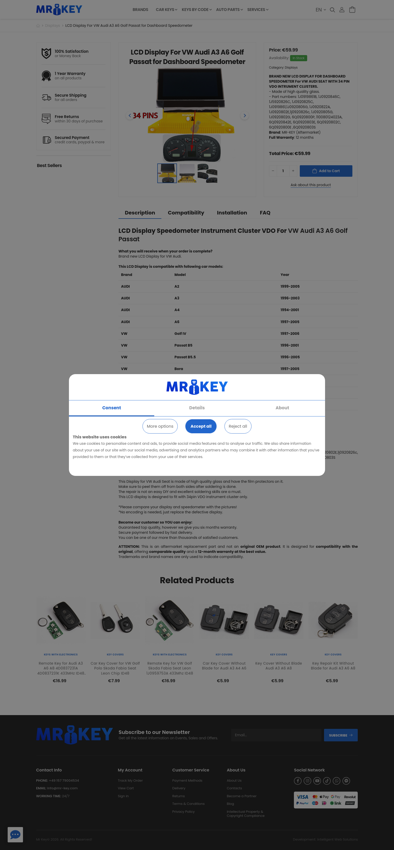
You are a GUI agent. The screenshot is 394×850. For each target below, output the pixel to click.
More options (160, 426)
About (282, 408)
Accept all (200, 426)
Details (197, 408)
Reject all (238, 426)
